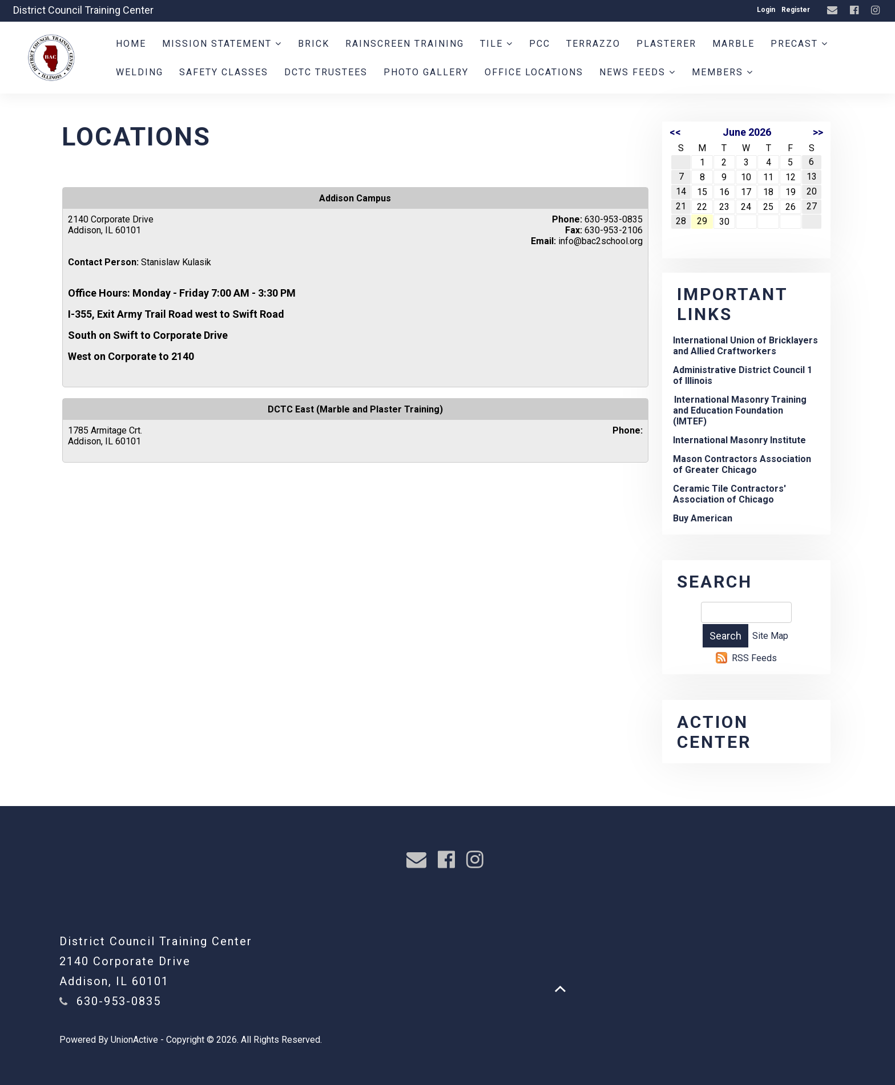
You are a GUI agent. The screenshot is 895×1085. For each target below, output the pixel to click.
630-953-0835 (118, 1001)
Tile (496, 43)
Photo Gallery (426, 72)
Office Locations (534, 72)
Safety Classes (223, 72)
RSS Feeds (754, 658)
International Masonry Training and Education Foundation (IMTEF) (740, 410)
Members (722, 72)
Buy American (702, 518)
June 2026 (747, 132)
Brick (313, 43)
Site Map (770, 635)
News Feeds (637, 72)
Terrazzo (593, 43)
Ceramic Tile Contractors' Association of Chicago (729, 494)
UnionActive (134, 1039)
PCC (539, 43)
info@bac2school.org (600, 241)
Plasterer (666, 43)
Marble (733, 43)
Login (766, 10)
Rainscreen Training (404, 43)
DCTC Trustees (326, 72)
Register (795, 10)
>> (818, 132)
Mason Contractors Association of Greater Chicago (742, 464)
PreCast (799, 43)
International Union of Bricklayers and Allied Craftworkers (745, 346)
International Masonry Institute (739, 440)
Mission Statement (222, 43)
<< (675, 132)
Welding (139, 72)
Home (131, 43)
